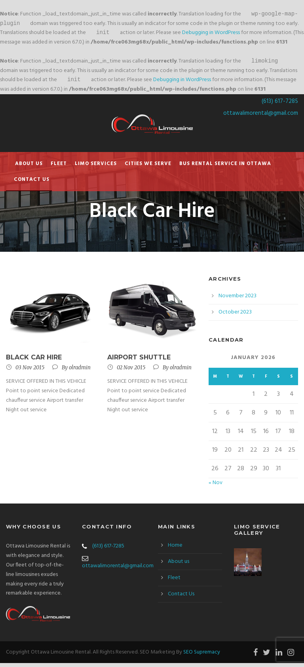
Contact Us (31, 183)
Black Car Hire (34, 361)
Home (175, 549)
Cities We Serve (148, 167)
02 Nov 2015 (131, 371)
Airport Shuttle (139, 361)
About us (29, 167)
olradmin (80, 371)
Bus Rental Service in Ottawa (225, 167)
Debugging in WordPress (211, 35)
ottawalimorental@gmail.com (260, 117)
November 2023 (237, 299)
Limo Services (96, 167)
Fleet (59, 167)
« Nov (215, 486)
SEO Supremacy (201, 656)
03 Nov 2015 (29, 371)
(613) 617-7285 (280, 105)
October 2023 (235, 316)
